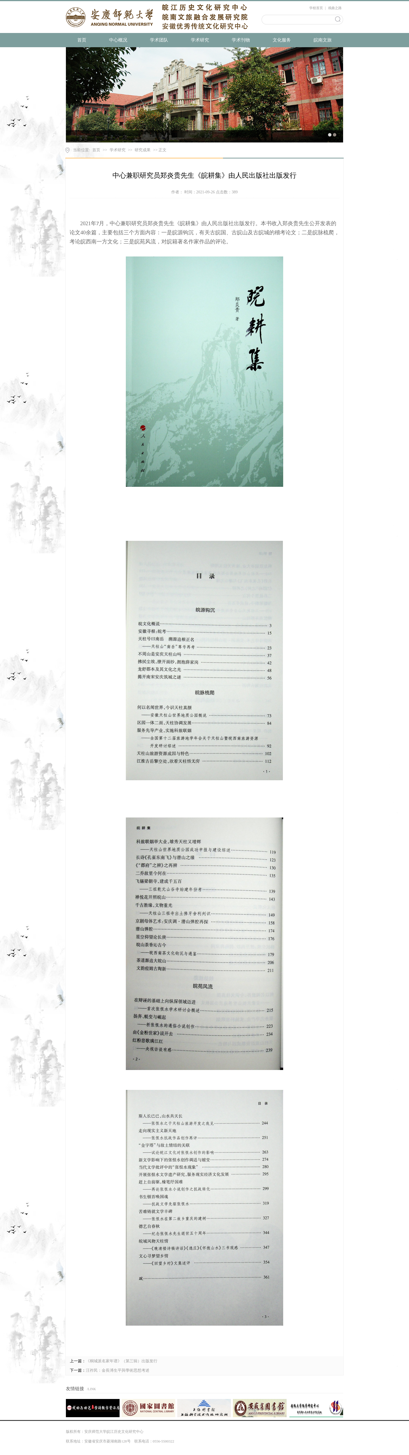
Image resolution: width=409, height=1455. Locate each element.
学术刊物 (241, 40)
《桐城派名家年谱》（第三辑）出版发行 (121, 1361)
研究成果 (143, 150)
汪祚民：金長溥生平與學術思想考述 (117, 1370)
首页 (81, 40)
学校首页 (316, 8)
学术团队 (159, 40)
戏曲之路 (335, 8)
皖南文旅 (323, 40)
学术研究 (200, 40)
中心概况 (118, 40)
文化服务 (282, 40)
